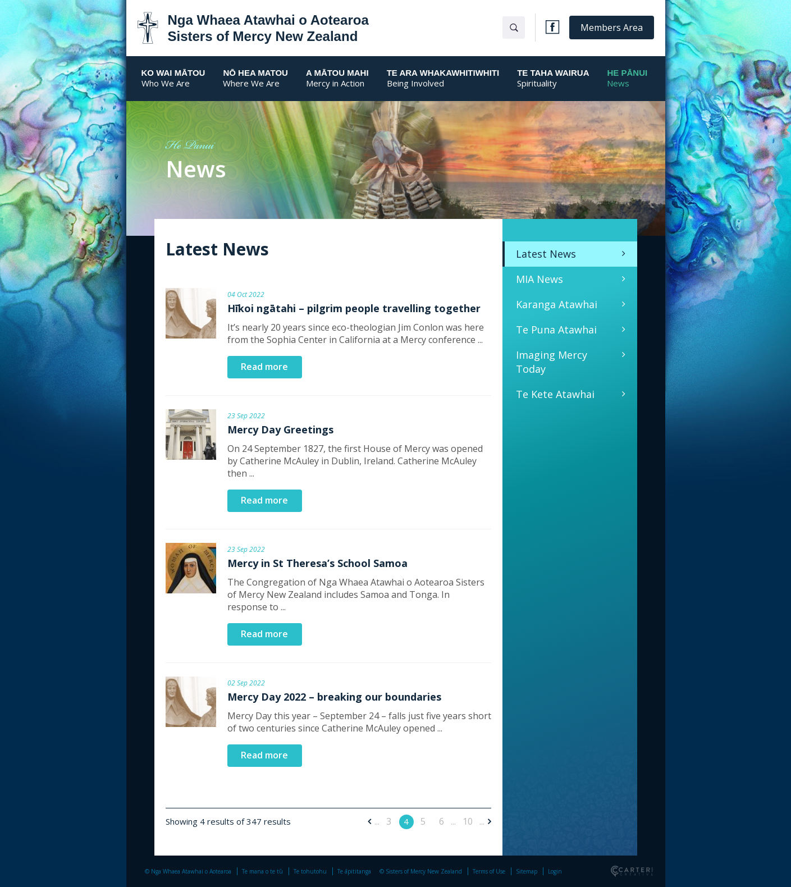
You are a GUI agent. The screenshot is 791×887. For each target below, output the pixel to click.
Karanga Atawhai (556, 304)
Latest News (546, 253)
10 (468, 821)
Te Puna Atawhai (556, 329)
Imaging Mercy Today (551, 362)
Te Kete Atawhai (555, 394)
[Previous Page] (371, 821)
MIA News (539, 279)
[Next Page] (487, 821)
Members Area (611, 27)
